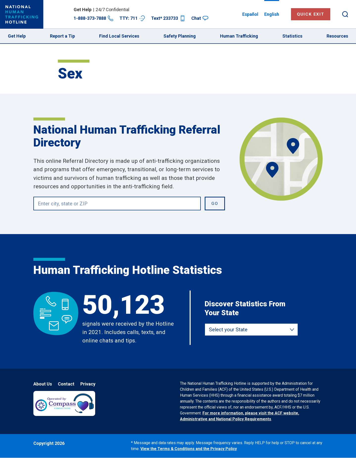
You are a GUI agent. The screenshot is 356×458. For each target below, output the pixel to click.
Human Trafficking (239, 36)
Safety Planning (179, 36)
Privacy (87, 383)
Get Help (17, 36)
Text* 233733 (168, 18)
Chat (199, 18)
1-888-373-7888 (93, 18)
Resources (337, 36)
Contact (66, 383)
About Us (42, 383)
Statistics (292, 36)
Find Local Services (119, 36)
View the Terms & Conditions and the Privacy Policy (188, 448)
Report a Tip (62, 36)
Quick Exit (310, 14)
